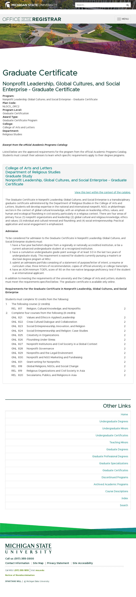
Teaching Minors (118, 442)
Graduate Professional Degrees (110, 456)
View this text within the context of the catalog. (103, 192)
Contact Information (17, 563)
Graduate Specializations (113, 463)
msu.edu (40, 570)
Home (124, 414)
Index (126, 498)
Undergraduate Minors (115, 428)
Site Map (38, 563)
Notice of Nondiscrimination (20, 575)
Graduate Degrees (117, 449)
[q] (103, 5)
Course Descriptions (116, 491)
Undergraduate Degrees (114, 421)
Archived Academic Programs (111, 484)
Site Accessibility (83, 563)
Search (124, 505)
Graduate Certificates (115, 470)
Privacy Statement (58, 563)
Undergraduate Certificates (112, 435)
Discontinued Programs (115, 477)
